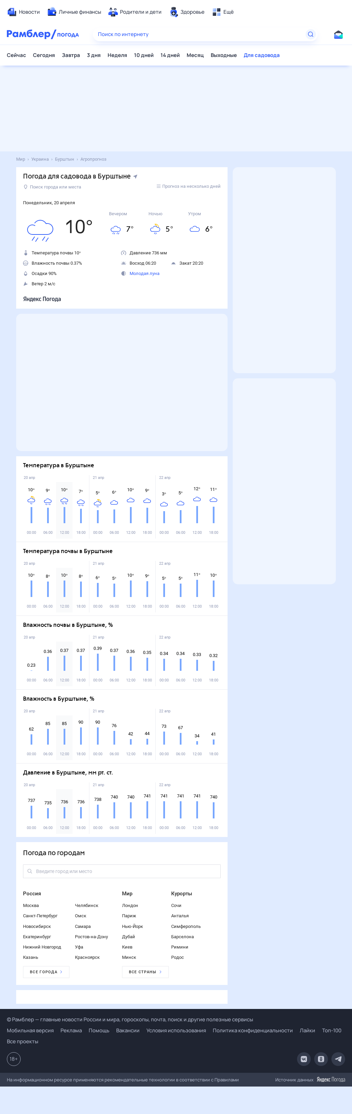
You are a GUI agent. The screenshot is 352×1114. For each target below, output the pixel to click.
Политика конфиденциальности (253, 1030)
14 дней (170, 55)
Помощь (99, 1030)
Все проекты (22, 1041)
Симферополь (186, 926)
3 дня (94, 55)
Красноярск (87, 957)
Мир (127, 894)
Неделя (117, 55)
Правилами (226, 1080)
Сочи (176, 905)
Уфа (79, 947)
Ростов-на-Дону (91, 936)
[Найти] (311, 34)
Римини (179, 947)
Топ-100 (331, 1030)
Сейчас (16, 55)
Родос (177, 957)
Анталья (180, 915)
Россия (32, 894)
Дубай (128, 936)
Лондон (130, 905)
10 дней (144, 55)
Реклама (71, 1030)
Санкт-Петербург (40, 915)
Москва (31, 905)
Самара (83, 926)
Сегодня (44, 55)
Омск (80, 915)
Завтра (71, 55)
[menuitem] (23, 12)
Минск (129, 957)
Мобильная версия (30, 1030)
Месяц (195, 55)
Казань (30, 957)
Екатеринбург (37, 936)
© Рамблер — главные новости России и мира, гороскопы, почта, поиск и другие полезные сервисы (130, 1019)
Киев (127, 947)
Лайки (307, 1030)
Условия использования (176, 1030)
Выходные (224, 55)
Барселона (182, 936)
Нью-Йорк (132, 926)
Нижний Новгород (42, 947)
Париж (129, 915)
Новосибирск (37, 926)
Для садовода (262, 55)
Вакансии (128, 1030)
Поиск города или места (52, 187)
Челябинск (86, 905)
